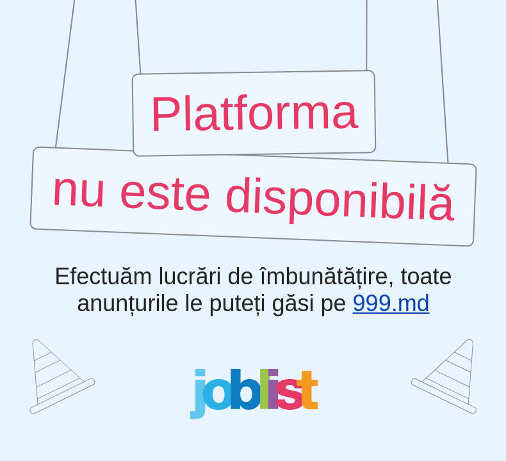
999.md (390, 303)
